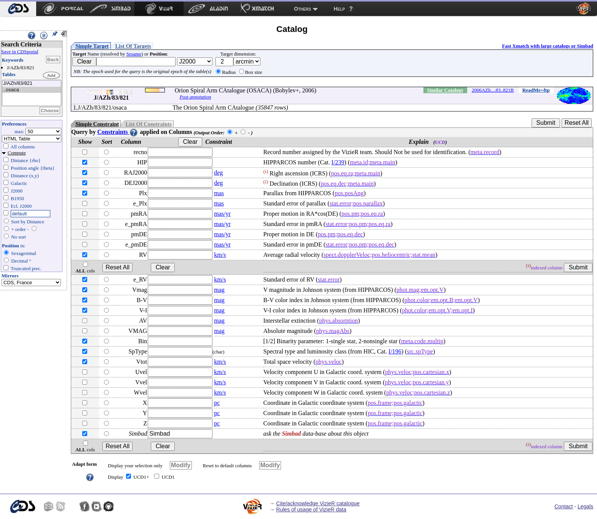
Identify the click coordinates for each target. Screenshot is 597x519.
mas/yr (222, 213)
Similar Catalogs (445, 90)
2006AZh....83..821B (493, 90)
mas (219, 193)
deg (218, 172)
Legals (585, 506)
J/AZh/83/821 (31, 83)
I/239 (338, 162)
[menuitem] (18, 9)
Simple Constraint (97, 124)
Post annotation (195, 97)
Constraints (117, 132)
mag (219, 290)
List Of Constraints (148, 124)
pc (217, 403)
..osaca (31, 90)
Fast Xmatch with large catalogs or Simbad (547, 46)
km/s (220, 255)
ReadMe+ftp (536, 90)
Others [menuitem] (302, 9)
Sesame (134, 54)
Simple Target (92, 46)
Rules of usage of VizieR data (311, 509)
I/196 (394, 351)
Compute (17, 153)
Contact (563, 506)
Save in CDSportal (19, 51)
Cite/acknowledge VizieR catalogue (317, 503)
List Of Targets (133, 46)
